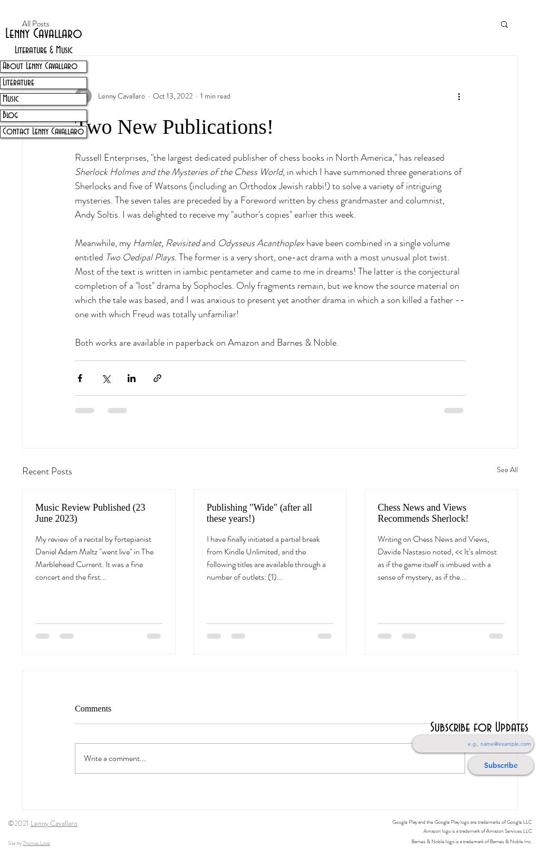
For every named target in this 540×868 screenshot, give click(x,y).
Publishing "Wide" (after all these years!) (259, 513)
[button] (504, 23)
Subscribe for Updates (479, 727)
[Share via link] (157, 378)
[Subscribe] (501, 765)
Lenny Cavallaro (54, 823)
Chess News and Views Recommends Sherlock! (423, 513)
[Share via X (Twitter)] (106, 378)
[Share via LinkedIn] (132, 378)
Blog (10, 115)
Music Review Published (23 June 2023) (90, 513)
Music (10, 99)
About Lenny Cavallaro (40, 66)
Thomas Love (36, 843)
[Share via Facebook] (80, 378)
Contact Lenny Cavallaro (43, 131)
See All (507, 469)
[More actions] (458, 96)
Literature (18, 82)
